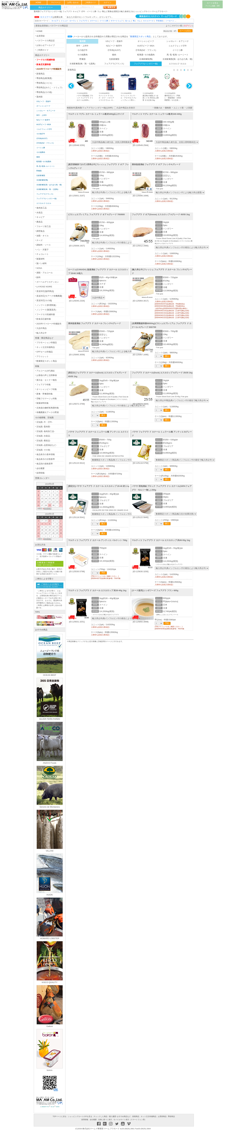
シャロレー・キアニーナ (177, 41)
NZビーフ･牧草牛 (114, 46)
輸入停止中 (41, 333)
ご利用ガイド (90, 2)
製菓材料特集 (42, 403)
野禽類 (82, 59)
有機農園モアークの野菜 (47, 412)
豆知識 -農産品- (43, 440)
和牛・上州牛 (82, 46)
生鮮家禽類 (114, 59)
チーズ (39, 240)
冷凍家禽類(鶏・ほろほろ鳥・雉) (178, 59)
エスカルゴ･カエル (177, 63)
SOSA (39, 268)
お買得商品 (162, 1116)
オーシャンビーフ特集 (46, 389)
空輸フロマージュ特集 (46, 398)
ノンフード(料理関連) (46, 305)
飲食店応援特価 (43, 319)
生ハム (127, 21)
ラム (139, 21)
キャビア (54, 21)
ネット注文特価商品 (45, 347)
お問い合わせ (73, 2)
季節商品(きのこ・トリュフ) (49, 87)
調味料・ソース (43, 245)
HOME (38, 2)
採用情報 (40, 473)
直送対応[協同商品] (45, 291)
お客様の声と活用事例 (46, 375)
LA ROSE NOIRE (44, 286)
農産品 (39, 222)
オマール (93, 21)
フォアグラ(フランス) (114, 63)
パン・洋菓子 (42, 249)
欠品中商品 (41, 328)
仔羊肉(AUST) (114, 50)
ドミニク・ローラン (68, 21)
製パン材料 (41, 263)
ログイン (107, 2)
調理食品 (40, 231)
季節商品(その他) (44, 92)
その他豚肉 (82, 55)
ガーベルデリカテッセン (47, 282)
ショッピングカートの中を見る (80, 1116)
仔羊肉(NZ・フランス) (146, 50)
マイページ (55, 2)
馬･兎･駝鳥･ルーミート (177, 55)
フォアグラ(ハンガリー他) (146, 63)
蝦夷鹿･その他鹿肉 (146, 55)
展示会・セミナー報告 (46, 380)
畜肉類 (39, 97)
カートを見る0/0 (212, 4)
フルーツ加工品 (43, 226)
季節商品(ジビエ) (44, 83)
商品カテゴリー (45, 7)
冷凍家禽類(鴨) (146, 59)
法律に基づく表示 (105, 1119)
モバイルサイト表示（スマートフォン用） (129, 1119)
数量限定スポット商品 (46, 361)
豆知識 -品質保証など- (46, 445)
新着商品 (40, 74)
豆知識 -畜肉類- (43, 426)
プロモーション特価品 (46, 342)
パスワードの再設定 (59, 25)
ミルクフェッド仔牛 (177, 46)
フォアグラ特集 (43, 384)
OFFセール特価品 (44, 352)
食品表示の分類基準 (45, 459)
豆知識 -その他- (43, 450)
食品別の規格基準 (44, 463)
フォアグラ (83, 21)
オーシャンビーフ (146, 41)
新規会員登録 (42, 25)
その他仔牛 (82, 50)
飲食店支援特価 (43, 64)
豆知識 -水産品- (43, 436)
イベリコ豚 (104, 21)
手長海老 (159, 21)
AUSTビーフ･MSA (145, 46)
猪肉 (114, 55)
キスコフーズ (148, 21)
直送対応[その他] (44, 300)
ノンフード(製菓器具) (46, 310)
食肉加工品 (41, 208)
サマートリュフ (117, 21)
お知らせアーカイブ (45, 45)
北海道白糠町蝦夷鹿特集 (47, 408)
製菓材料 (40, 259)
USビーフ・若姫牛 (114, 41)
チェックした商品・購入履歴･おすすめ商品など (112, 1116)
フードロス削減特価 (45, 60)
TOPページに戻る (59, 1116)
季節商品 (171, 1116)
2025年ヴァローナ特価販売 (48, 69)
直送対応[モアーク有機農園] (49, 296)
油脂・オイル (42, 235)
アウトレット (42, 356)
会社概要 (40, 468)
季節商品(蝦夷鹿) (44, 78)
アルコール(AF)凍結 (45, 371)
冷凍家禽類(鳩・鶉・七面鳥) (82, 63)
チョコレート (42, 254)
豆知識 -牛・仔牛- (44, 422)
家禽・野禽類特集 (44, 394)
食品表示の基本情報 (45, 454)
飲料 (38, 277)
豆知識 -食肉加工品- (45, 431)
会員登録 (40, 36)
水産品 (39, 212)
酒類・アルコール (44, 272)
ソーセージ (169, 21)
